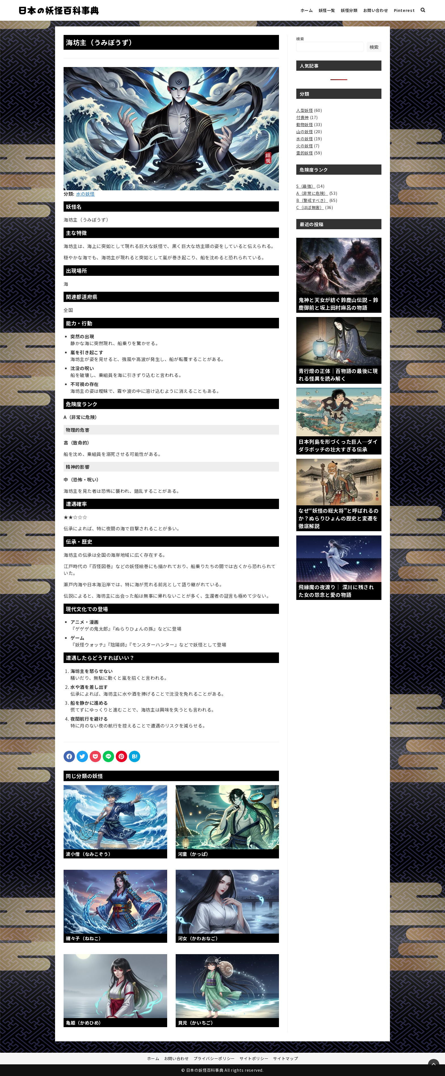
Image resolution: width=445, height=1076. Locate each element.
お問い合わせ (375, 10)
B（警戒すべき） (312, 200)
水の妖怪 (85, 193)
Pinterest (404, 10)
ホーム (307, 10)
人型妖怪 (304, 110)
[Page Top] (433, 1064)
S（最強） (305, 186)
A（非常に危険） (312, 193)
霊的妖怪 (304, 153)
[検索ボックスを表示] (423, 10)
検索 (300, 38)
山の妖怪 (304, 131)
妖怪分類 (349, 10)
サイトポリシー (254, 1058)
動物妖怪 (304, 124)
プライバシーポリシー (214, 1058)
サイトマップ (285, 1058)
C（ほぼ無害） (310, 207)
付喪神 (302, 117)
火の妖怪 (304, 146)
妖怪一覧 (327, 10)
